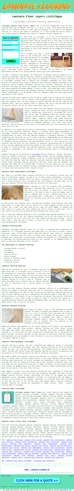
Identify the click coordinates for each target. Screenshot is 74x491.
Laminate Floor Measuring (20, 444)
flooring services (13, 414)
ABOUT (56, 12)
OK (70, 490)
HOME (46, 12)
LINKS (51, 12)
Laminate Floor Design (14, 440)
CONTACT (61, 12)
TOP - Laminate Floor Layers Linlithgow (16, 461)
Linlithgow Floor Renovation (44, 461)
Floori (3, 486)
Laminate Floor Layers (46, 455)
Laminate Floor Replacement (45, 444)
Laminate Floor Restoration (42, 449)
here (50, 436)
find (7, 425)
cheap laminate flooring (60, 408)
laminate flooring (26, 28)
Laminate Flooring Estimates (28, 453)
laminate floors (46, 398)
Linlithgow (36, 154)
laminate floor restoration (49, 400)
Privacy (71, 475)
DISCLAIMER (69, 12)
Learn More (64, 490)
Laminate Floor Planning (24, 455)
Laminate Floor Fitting (33, 440)
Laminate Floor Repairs (63, 449)
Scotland (36, 414)
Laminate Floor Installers (49, 442)
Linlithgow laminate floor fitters (28, 392)
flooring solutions (44, 406)
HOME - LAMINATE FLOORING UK (37, 470)
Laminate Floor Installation (54, 440)
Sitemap (3, 475)
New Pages (8, 475)
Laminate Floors (17, 457)
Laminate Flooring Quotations (61, 446)
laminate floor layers (28, 33)
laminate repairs (17, 406)
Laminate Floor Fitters (22, 449)
